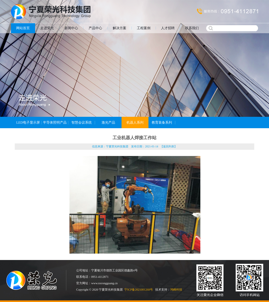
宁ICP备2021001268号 (138, 289)
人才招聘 (168, 28)
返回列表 (168, 146)
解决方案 (119, 28)
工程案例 (143, 28)
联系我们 (192, 28)
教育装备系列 (162, 122)
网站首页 (23, 28)
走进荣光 (47, 28)
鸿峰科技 (176, 289)
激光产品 (108, 122)
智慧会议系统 (81, 122)
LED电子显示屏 (28, 122)
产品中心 (95, 28)
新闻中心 (71, 28)
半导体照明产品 (55, 122)
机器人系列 (135, 122)
